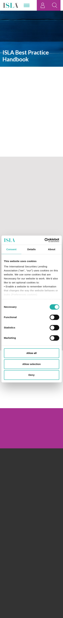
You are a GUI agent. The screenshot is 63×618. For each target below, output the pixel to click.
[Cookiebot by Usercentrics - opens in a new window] (45, 240)
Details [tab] (31, 249)
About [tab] (51, 249)
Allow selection (31, 364)
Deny (31, 374)
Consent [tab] (11, 249)
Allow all (31, 353)
